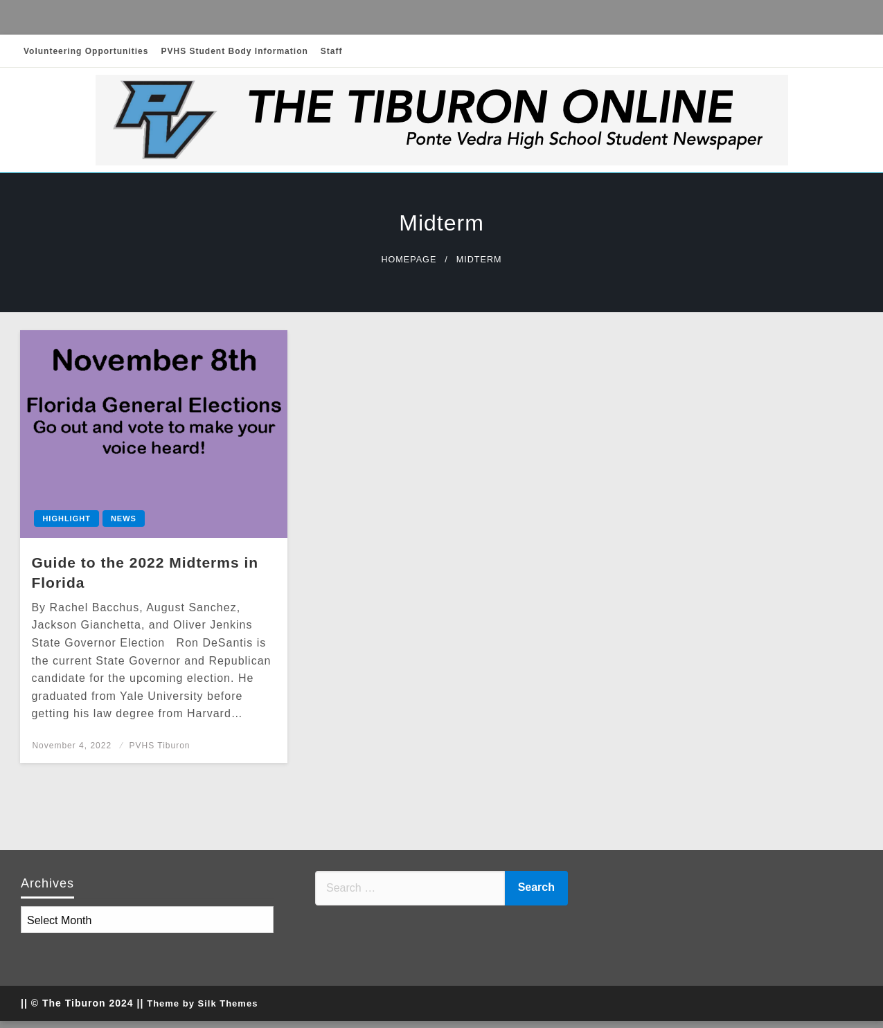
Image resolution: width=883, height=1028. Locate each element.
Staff (332, 51)
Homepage (408, 259)
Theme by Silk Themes (202, 1003)
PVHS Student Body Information (234, 51)
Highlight (66, 518)
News (123, 518)
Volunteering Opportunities (86, 51)
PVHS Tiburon (159, 745)
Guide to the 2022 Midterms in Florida (144, 572)
